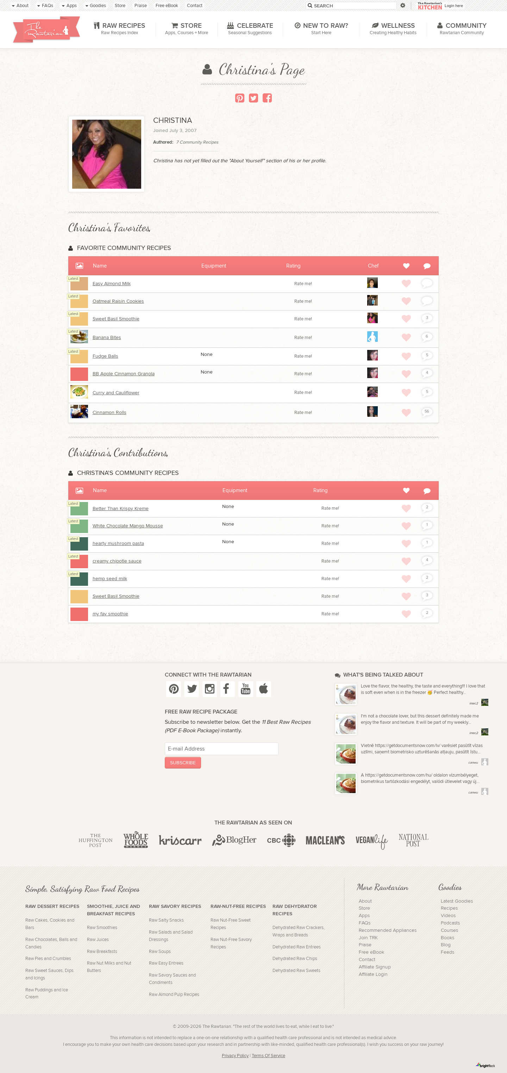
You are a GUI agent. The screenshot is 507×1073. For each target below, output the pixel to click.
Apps (364, 915)
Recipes (449, 908)
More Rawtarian (382, 886)
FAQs (364, 923)
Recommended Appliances (388, 930)
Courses (449, 930)
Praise (365, 945)
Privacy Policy (235, 1056)
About (365, 901)
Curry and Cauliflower (116, 393)
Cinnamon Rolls (109, 412)
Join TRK (368, 938)
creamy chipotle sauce (117, 561)
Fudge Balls (105, 356)
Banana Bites (107, 337)
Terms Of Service (268, 1056)
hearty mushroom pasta (118, 543)
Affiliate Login (373, 974)
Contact (367, 959)
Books (447, 938)
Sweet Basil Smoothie (116, 319)
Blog (446, 945)
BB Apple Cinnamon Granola (124, 374)
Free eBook (371, 952)
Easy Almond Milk (112, 284)
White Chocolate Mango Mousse (128, 526)
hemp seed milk (110, 579)
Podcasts (450, 923)
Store (364, 908)
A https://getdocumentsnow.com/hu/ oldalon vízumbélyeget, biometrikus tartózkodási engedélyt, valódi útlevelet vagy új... (420, 778)
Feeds (447, 952)
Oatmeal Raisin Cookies (118, 301)
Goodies (450, 886)
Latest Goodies (457, 901)
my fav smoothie (110, 614)
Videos (448, 915)
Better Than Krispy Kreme (121, 509)
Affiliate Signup (375, 967)
